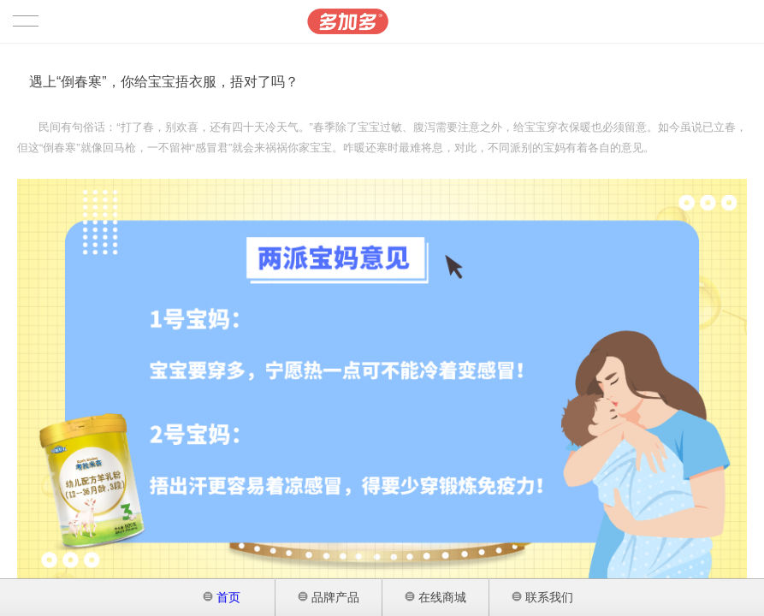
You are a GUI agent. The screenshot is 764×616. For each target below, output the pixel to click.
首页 (221, 597)
